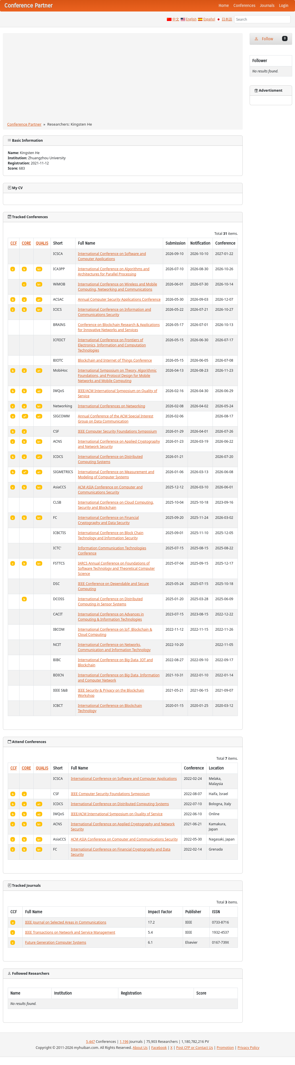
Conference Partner (24, 124)
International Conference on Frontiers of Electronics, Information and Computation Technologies (112, 345)
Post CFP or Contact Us (194, 1047)
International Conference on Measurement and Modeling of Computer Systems (116, 474)
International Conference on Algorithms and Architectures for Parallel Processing (113, 271)
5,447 (90, 1041)
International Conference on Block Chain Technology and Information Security (110, 535)
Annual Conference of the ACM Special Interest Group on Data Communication (115, 419)
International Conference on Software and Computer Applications (112, 256)
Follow (271, 38)
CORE (26, 243)
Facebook (159, 1047)
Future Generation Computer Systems (55, 942)
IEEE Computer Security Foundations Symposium (117, 431)
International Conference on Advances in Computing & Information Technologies (111, 617)
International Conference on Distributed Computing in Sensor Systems (110, 601)
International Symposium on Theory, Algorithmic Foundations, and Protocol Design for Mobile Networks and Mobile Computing (117, 375)
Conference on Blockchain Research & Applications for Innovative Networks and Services (119, 327)
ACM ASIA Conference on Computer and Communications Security (110, 490)
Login (283, 5)
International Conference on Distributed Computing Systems (120, 803)
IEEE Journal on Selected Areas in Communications (65, 922)
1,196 (124, 1041)
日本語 (227, 19)
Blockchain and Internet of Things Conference (115, 360)
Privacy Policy (248, 1047)
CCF (13, 243)
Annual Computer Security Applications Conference (119, 299)
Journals (267, 5)
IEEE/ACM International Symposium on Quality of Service (117, 813)
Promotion (225, 1047)
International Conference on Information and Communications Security (114, 312)
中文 (175, 19)
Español (209, 19)
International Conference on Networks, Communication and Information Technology (114, 647)
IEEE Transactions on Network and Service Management (70, 932)
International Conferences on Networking (111, 406)
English (191, 19)
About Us (140, 1047)
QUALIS (42, 243)
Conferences (244, 5)
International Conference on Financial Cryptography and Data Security (108, 520)
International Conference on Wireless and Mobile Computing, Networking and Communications (117, 287)
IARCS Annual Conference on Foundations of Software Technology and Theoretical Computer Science (116, 568)
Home (224, 5)
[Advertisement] (122, 78)
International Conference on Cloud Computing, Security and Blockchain (116, 505)
